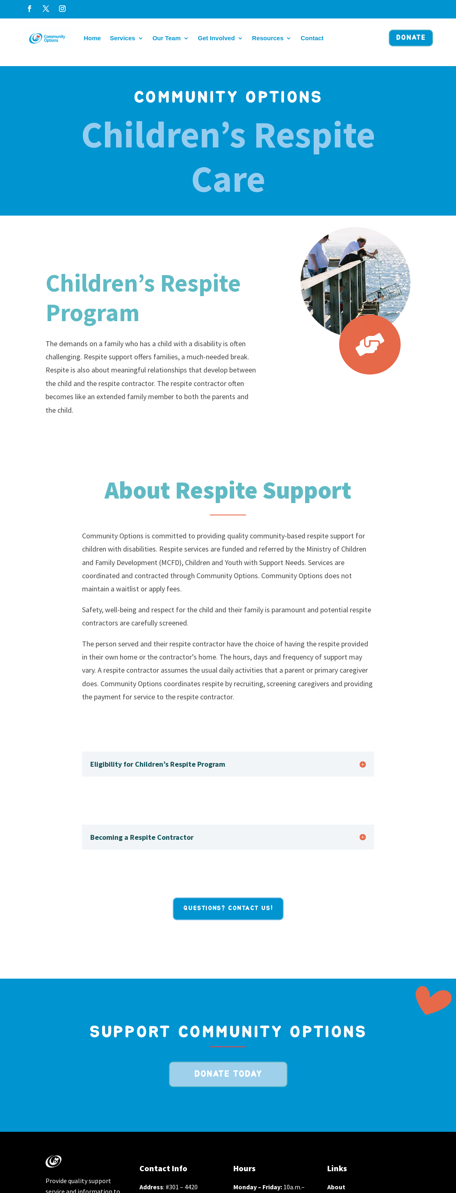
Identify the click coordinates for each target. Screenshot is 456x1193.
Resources (268, 37)
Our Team (167, 37)
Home (92, 37)
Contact (312, 37)
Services (122, 37)
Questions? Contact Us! (228, 908)
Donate (411, 37)
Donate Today (228, 1074)
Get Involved (216, 37)
